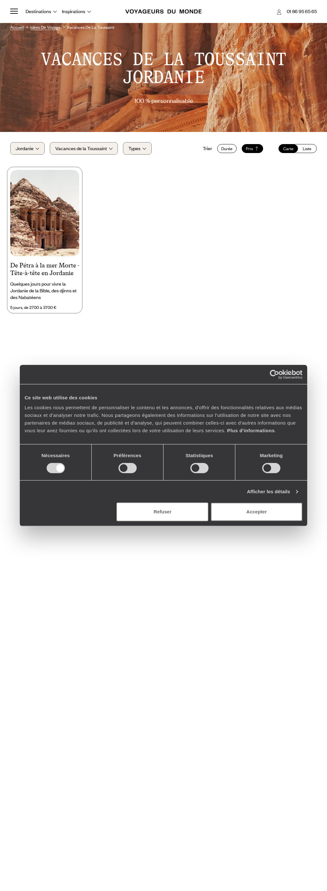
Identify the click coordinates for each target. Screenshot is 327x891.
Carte (288, 148)
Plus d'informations (251, 430)
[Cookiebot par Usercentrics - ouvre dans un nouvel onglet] (274, 374)
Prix (252, 148)
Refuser (162, 511)
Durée (226, 148)
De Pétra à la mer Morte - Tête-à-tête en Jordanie (44, 269)
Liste (307, 148)
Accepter (256, 511)
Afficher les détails (268, 491)
